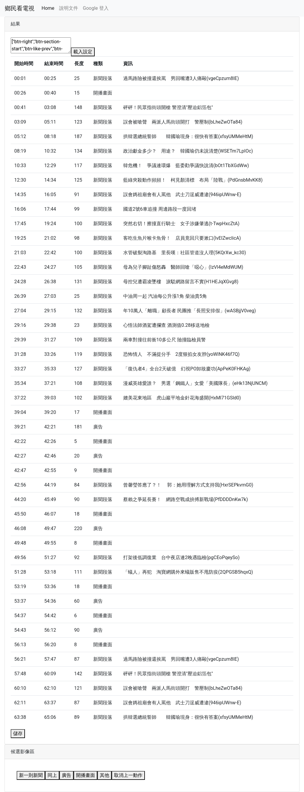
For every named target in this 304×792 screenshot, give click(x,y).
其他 (104, 775)
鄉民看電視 (19, 8)
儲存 (18, 733)
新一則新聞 (31, 775)
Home (48, 8)
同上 (52, 775)
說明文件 (68, 8)
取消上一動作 (128, 775)
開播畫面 (85, 775)
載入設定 (82, 52)
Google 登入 (95, 8)
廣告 (66, 775)
